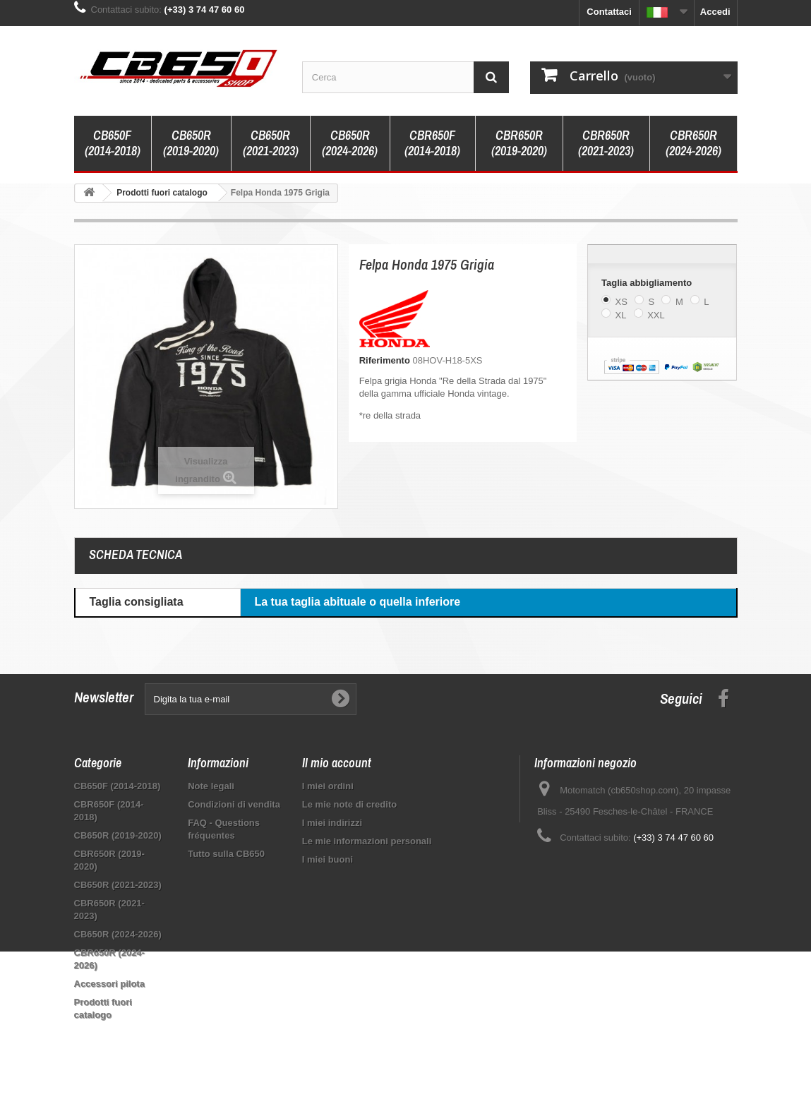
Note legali (211, 786)
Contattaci (609, 11)
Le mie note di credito (349, 804)
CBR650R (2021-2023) (606, 143)
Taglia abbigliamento (648, 282)
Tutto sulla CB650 (226, 853)
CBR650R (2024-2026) (693, 143)
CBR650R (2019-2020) (519, 143)
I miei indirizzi (332, 822)
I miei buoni (327, 859)
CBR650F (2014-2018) (432, 143)
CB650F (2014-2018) (112, 143)
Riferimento (384, 360)
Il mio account (336, 763)
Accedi (715, 11)
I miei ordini (328, 786)
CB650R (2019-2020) (191, 143)
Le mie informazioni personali (366, 841)
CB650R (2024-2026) (350, 143)
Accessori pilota (109, 983)
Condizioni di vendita (234, 804)
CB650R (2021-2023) (271, 143)
